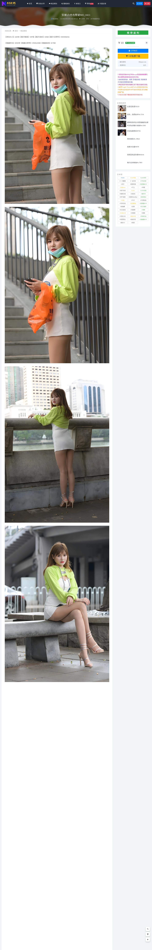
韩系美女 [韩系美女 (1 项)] (123, 219)
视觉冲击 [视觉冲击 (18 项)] (133, 216)
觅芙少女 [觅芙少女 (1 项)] (123, 216)
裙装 (8, 870)
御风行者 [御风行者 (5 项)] (123, 194)
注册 (147, 3)
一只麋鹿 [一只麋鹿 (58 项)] (123, 181)
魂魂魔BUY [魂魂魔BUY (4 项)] (143, 219)
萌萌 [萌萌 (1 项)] (143, 210)
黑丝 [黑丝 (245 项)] (133, 222)
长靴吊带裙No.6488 (39, 936)
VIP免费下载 (133, 56)
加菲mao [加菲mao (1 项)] (123, 187)
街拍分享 (8, 933)
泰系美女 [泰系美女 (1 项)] (143, 197)
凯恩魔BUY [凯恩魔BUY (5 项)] (143, 184)
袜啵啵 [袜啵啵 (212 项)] (133, 213)
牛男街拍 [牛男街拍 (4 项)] (143, 200)
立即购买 (133, 51)
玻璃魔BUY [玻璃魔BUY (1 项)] (143, 203)
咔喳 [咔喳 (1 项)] (143, 187)
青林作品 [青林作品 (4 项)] (143, 216)
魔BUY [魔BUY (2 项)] (123, 222)
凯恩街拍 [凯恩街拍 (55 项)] (133, 184)
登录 (139, 3)
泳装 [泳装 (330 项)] (123, 200)
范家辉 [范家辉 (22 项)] (133, 210)
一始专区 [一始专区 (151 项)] (133, 181)
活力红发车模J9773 (67, 936)
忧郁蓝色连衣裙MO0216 (135, 155)
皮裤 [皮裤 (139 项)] (133, 206)
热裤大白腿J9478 (133, 147)
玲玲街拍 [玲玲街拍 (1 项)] (123, 203)
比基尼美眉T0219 (133, 106)
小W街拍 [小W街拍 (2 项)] (143, 190)
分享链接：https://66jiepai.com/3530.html (23, 875)
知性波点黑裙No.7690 (11, 936)
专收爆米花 (95, 19)
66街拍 (18, 947)
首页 (16, 31)
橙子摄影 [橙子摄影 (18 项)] (123, 197)
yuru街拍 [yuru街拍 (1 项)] (143, 177)
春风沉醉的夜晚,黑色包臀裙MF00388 (99, 935)
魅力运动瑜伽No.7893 (134, 162)
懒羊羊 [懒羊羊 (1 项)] (144, 194)
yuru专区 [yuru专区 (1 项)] (133, 177)
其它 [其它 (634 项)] (123, 184)
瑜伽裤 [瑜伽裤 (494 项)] (123, 206)
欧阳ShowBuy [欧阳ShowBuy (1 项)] (133, 197)
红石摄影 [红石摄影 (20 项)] (143, 206)
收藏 (8, 875)
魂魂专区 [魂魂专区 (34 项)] (133, 219)
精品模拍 (55, 19)
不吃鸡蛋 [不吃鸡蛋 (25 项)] (143, 181)
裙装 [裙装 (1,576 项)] (143, 213)
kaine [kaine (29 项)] (123, 177)
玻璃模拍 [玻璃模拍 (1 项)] (133, 203)
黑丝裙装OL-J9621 (133, 139)
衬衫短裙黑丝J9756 (133, 131)
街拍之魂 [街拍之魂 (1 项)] (123, 213)
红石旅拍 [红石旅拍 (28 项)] (123, 210)
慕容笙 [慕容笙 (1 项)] (133, 194)
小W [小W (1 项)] (133, 190)
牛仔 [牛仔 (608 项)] (133, 200)
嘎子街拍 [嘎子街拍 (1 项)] (123, 190)
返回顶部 (146, 947)
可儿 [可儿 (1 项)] (133, 187)
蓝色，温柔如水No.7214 (135, 114)
